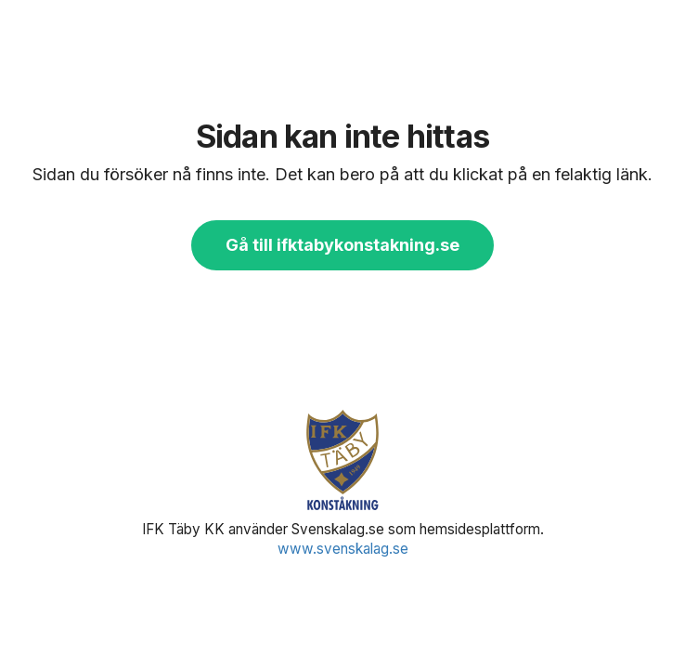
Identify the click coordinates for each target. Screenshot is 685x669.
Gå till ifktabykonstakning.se (342, 245)
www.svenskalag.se (343, 549)
